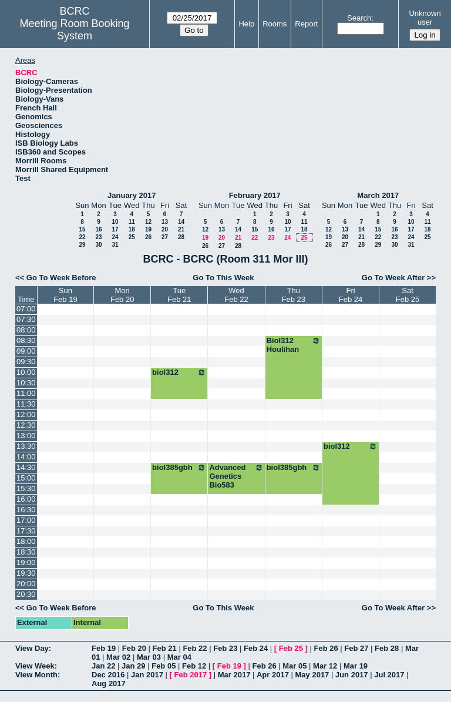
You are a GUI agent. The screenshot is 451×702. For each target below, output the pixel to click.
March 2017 (378, 195)
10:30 (26, 382)
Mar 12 (325, 665)
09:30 (26, 361)
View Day (32, 648)
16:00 (26, 499)
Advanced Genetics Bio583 (236, 476)
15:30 (26, 488)
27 (164, 237)
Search (359, 18)
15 (82, 229)
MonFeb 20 (122, 295)
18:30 (26, 552)
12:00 (26, 414)
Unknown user (424, 17)
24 (115, 237)
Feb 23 (225, 648)
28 (181, 237)
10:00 (26, 372)
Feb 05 (164, 665)
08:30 (26, 340)
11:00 (26, 393)
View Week (35, 665)
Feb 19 (104, 648)
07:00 (26, 308)
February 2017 (255, 195)
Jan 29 (133, 665)
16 (98, 229)
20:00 (26, 583)
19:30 (26, 573)
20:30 (26, 594)
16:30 (26, 509)
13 (164, 222)
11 (132, 222)
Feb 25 (291, 648)
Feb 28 (387, 648)
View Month (36, 674)
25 (132, 237)
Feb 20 (134, 648)
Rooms (274, 23)
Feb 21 (165, 648)
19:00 (26, 562)
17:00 (26, 520)
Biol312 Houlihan (294, 345)
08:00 (26, 329)
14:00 (26, 456)
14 (181, 222)
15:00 (26, 477)
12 (148, 222)
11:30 (26, 403)
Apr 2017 (273, 674)
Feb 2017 (190, 674)
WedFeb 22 (236, 295)
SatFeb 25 (407, 295)
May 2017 (312, 674)
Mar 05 (294, 665)
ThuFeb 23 (293, 295)
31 (115, 244)
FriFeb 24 (350, 295)
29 (82, 244)
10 (115, 222)
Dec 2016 (108, 674)
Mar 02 (118, 657)
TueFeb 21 (179, 295)
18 (132, 229)
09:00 (26, 351)
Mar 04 (179, 657)
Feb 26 (326, 648)
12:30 (26, 425)
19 (148, 229)
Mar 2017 (234, 674)
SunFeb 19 (65, 295)
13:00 (26, 435)
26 (148, 237)
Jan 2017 (147, 674)
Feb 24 (256, 648)
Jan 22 (103, 665)
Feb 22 (195, 648)
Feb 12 (194, 665)
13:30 (26, 446)
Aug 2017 (109, 683)
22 (82, 237)
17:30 (26, 530)
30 (98, 244)
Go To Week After (393, 277)
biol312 (179, 372)
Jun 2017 (351, 674)
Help (246, 23)
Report (306, 23)
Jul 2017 (389, 674)
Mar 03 (149, 657)
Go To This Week (223, 277)
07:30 (26, 319)
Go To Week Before (61, 277)
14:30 (26, 467)
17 (115, 229)
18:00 (26, 541)
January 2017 (131, 195)
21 (181, 229)
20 (164, 229)
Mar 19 (356, 665)
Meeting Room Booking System (75, 30)
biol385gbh (179, 467)
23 (98, 237)
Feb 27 (356, 648)
